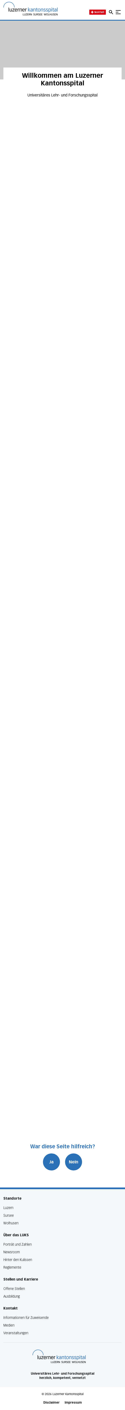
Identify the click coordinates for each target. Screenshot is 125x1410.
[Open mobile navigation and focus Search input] (111, 12)
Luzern (8, 1208)
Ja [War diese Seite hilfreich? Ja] (51, 1161)
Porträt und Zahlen (17, 1244)
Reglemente (12, 1267)
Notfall (97, 12)
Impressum (73, 1402)
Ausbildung (11, 1296)
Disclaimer (51, 1402)
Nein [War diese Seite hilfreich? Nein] (73, 1161)
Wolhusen (10, 1223)
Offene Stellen (14, 1289)
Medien (8, 1325)
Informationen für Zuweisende (26, 1318)
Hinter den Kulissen (17, 1260)
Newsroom (11, 1252)
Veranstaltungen (15, 1333)
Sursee (8, 1215)
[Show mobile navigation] (118, 12)
